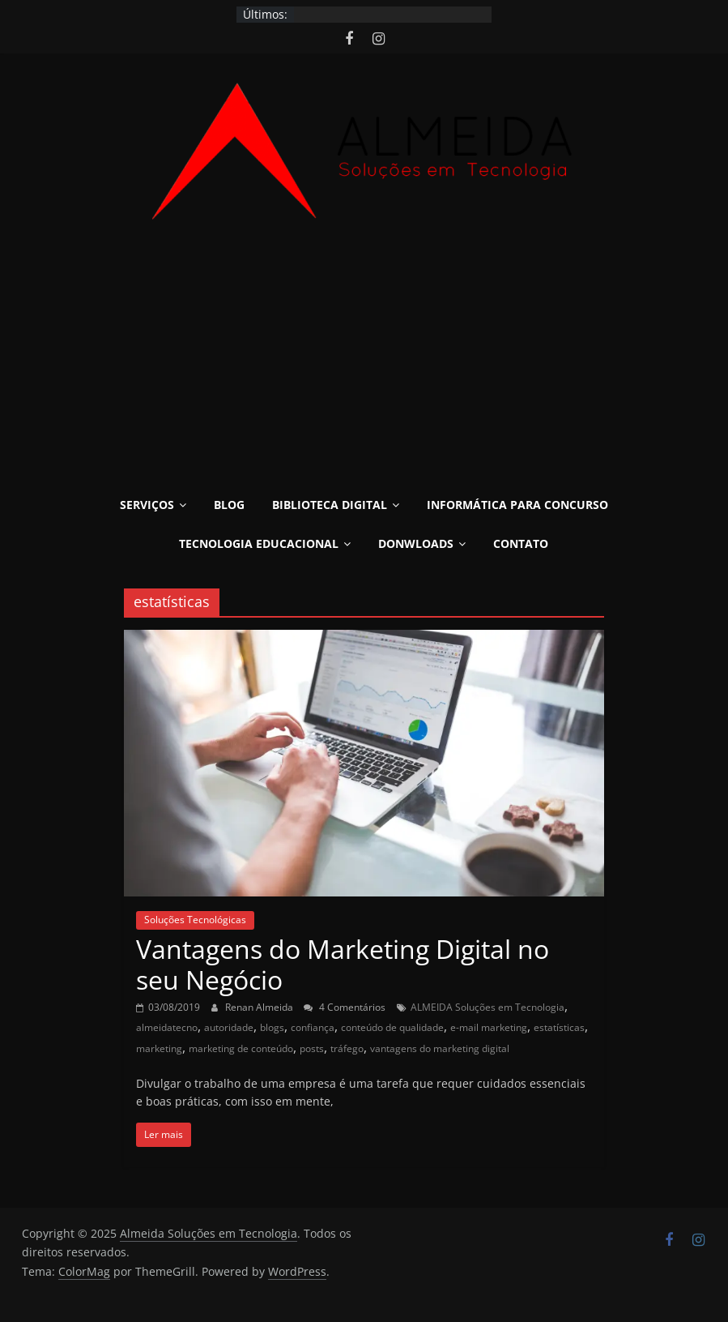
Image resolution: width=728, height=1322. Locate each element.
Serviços (147, 504)
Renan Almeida (260, 1007)
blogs (272, 1027)
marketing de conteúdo (241, 1048)
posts (312, 1048)
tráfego (347, 1048)
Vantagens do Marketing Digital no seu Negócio (342, 964)
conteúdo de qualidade (392, 1027)
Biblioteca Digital (329, 504)
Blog (229, 504)
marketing (159, 1048)
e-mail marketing (488, 1027)
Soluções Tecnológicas (195, 919)
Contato (520, 543)
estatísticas (559, 1027)
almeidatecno (167, 1027)
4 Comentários (344, 1007)
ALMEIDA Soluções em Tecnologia (487, 1007)
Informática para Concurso (517, 504)
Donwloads (415, 543)
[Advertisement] (364, 364)
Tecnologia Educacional (258, 543)
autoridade (228, 1027)
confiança (312, 1027)
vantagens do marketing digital (439, 1048)
